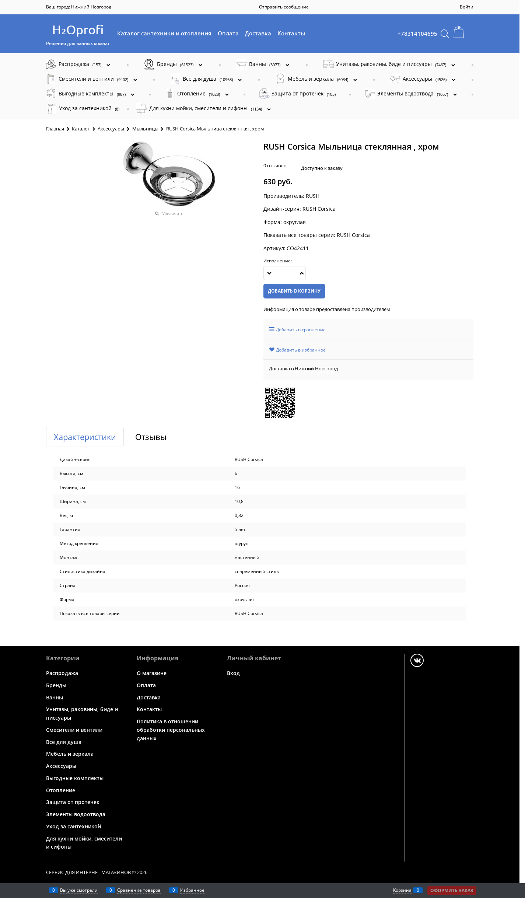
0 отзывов (274, 165)
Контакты (291, 33)
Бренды (56, 685)
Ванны (54, 696)
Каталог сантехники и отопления (164, 33)
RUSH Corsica (353, 234)
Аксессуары (61, 765)
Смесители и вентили (74, 729)
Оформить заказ (451, 890)
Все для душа (63, 741)
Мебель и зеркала (70, 753)
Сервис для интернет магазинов (88, 872)
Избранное (192, 890)
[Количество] (284, 273)
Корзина (402, 890)
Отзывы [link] (151, 437)
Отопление (60, 789)
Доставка (258, 33)
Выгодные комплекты (75, 778)
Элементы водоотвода (75, 814)
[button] (302, 273)
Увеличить (172, 213)
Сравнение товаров (139, 890)
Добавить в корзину (294, 291)
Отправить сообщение (284, 7)
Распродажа (62, 673)
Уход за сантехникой (73, 826)
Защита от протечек (72, 802)
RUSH (312, 195)
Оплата (228, 33)
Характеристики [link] (85, 437)
